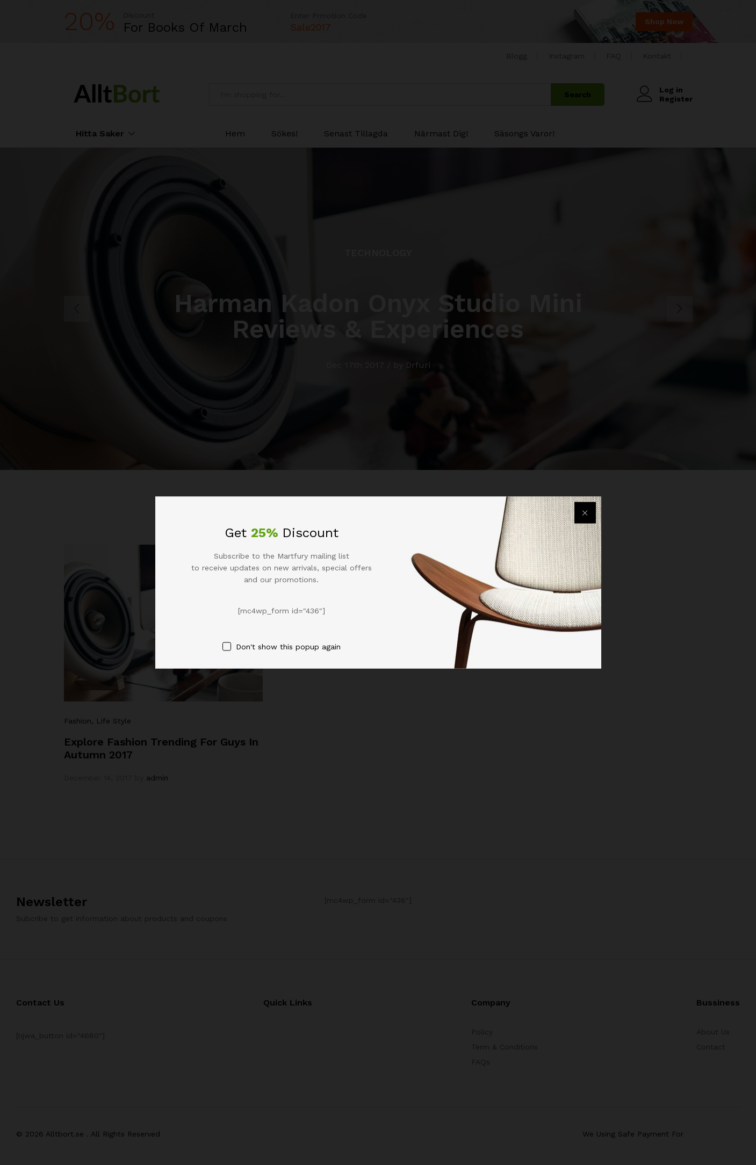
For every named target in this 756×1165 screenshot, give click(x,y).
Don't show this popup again (288, 646)
